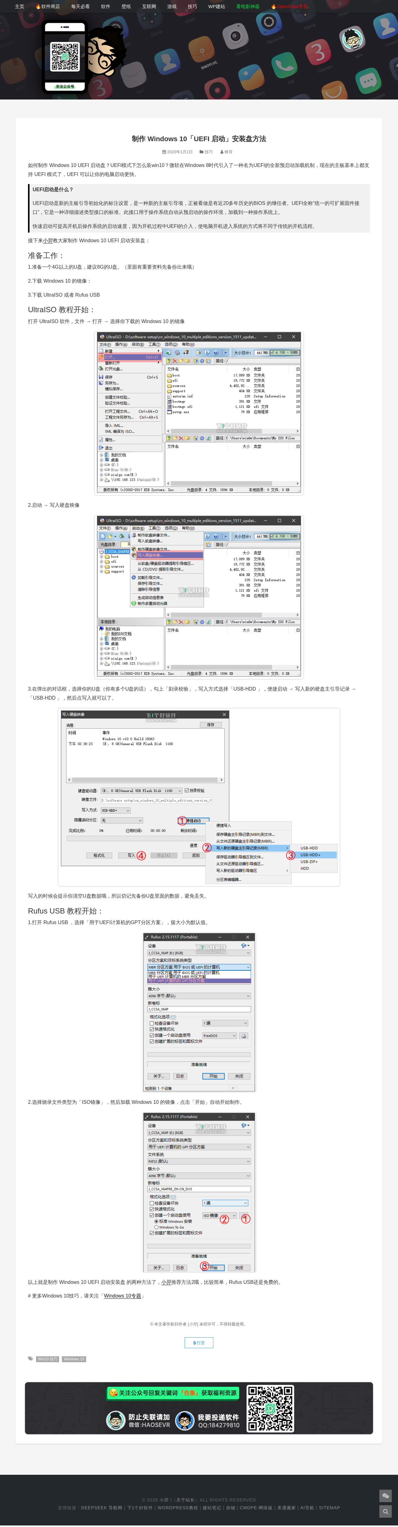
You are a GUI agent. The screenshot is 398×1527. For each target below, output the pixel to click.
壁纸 (126, 6)
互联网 (149, 6)
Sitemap (329, 1509)
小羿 (48, 240)
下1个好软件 (140, 1509)
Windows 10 (75, 1360)
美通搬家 (286, 1509)
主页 (19, 6)
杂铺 (230, 1509)
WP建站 (216, 6)
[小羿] (193, 1324)
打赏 (199, 1343)
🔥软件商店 (47, 6)
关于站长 (185, 1501)
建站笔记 (212, 1509)
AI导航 (307, 1509)
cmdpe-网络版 (256, 1509)
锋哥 (228, 152)
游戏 (172, 6)
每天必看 (80, 6)
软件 (105, 6)
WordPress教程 (178, 1509)
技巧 (192, 6)
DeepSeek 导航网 (102, 1509)
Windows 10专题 (122, 1295)
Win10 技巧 (47, 1360)
